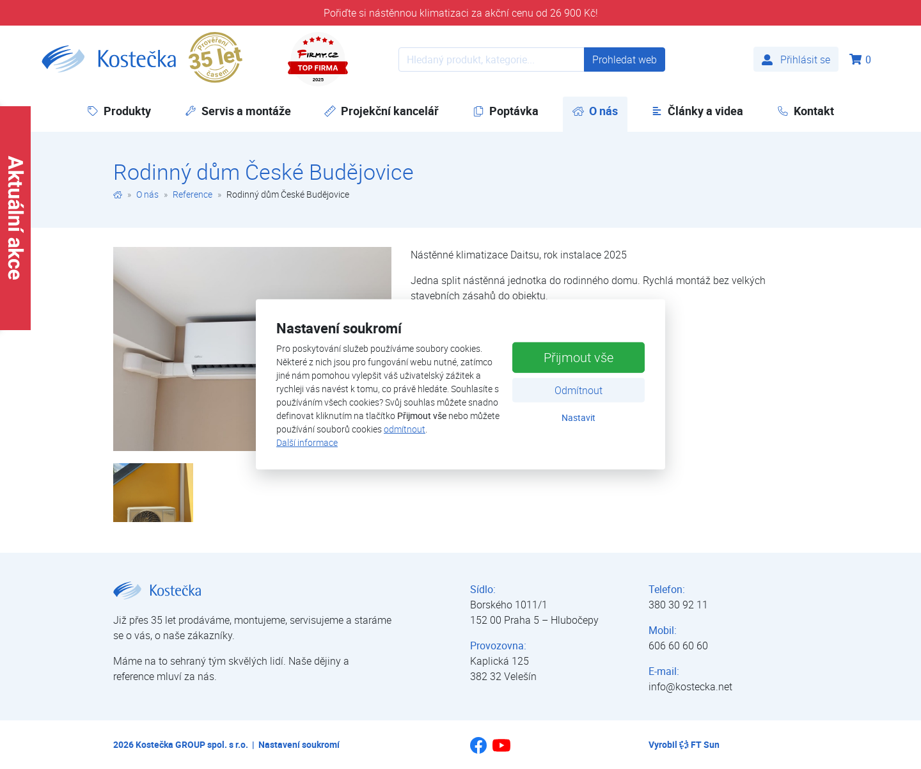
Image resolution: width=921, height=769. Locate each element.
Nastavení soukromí (299, 744)
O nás (147, 194)
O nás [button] (599, 110)
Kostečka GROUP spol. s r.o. (192, 744)
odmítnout (404, 429)
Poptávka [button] (506, 110)
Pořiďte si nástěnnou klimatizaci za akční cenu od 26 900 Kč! (461, 13)
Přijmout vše (578, 356)
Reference (192, 194)
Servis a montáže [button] (238, 110)
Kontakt (805, 110)
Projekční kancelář (381, 110)
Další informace (307, 442)
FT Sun (699, 744)
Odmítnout (578, 390)
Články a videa (697, 110)
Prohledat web (624, 59)
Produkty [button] (119, 110)
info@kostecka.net (690, 686)
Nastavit (578, 417)
